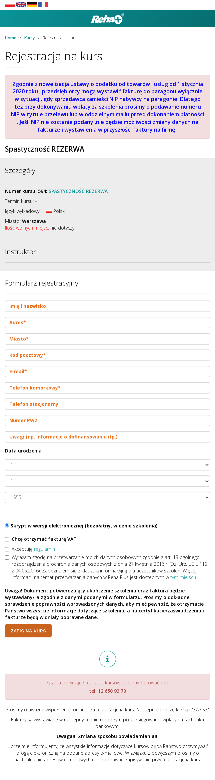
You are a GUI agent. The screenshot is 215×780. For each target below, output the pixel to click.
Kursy (29, 38)
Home (10, 38)
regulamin (44, 549)
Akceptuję (30, 549)
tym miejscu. (183, 577)
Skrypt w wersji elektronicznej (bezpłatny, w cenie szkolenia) (81, 525)
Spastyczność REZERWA (78, 191)
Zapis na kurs (28, 630)
